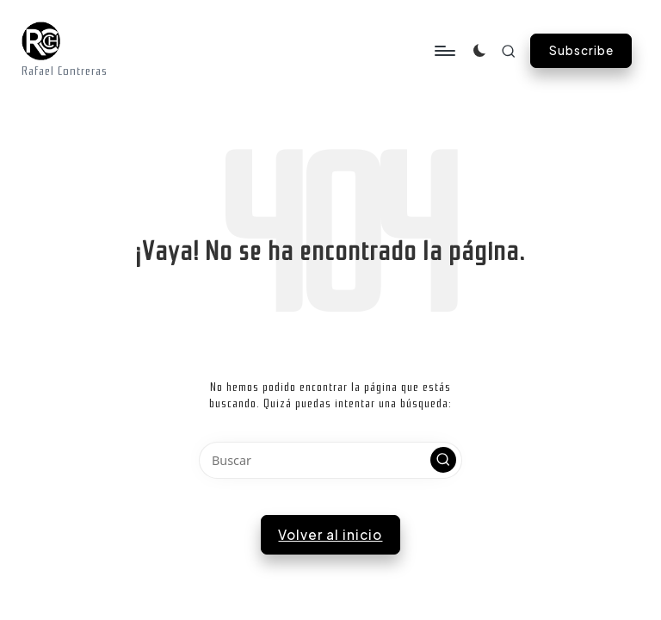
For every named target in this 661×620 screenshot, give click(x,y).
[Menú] (153, 51)
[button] (581, 51)
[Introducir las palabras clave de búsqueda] (330, 460)
